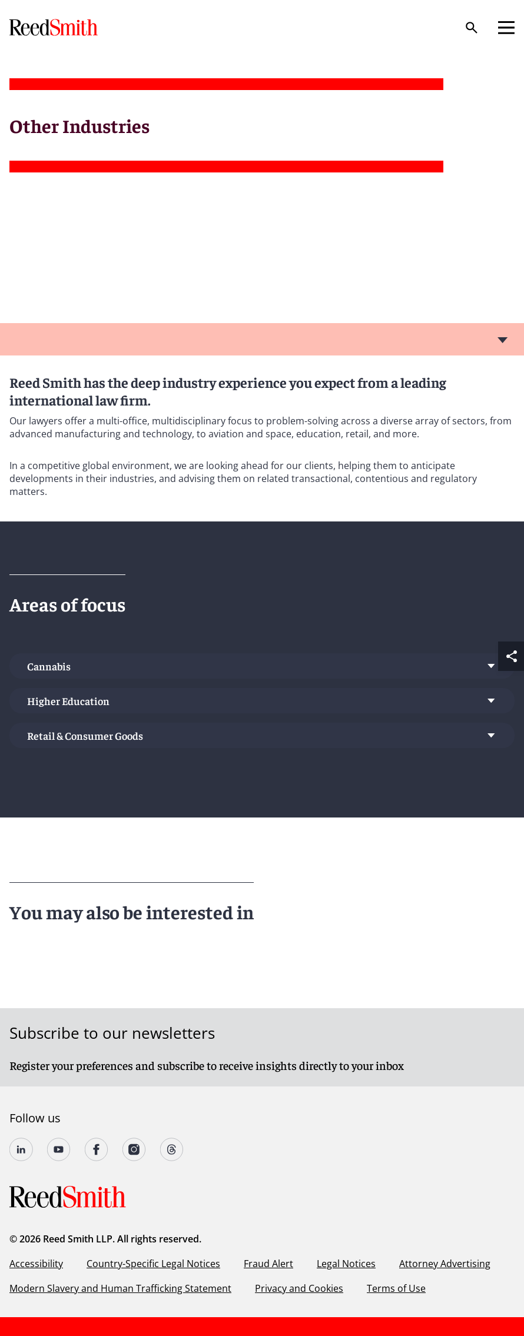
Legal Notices (346, 1263)
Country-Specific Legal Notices (153, 1263)
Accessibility (36, 1263)
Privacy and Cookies (299, 1288)
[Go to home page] (54, 27)
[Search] (471, 27)
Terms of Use (396, 1288)
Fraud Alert (268, 1263)
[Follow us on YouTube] (59, 1149)
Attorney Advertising (444, 1263)
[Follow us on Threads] (172, 1149)
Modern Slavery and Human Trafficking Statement (120, 1288)
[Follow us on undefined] (21, 1149)
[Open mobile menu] (506, 27)
